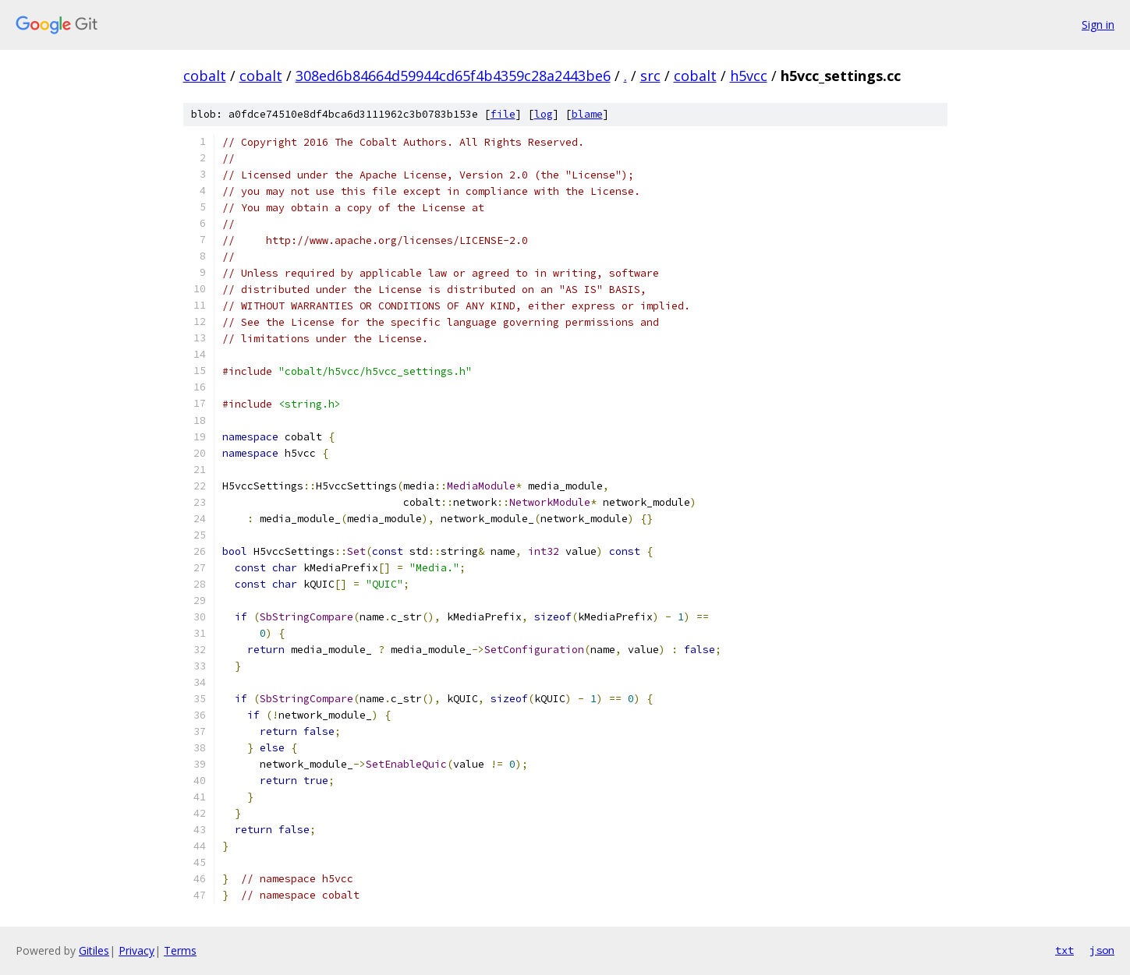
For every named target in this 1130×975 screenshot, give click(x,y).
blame (587, 114)
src (650, 75)
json (1101, 950)
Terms (180, 950)
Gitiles (94, 950)
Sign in (1098, 24)
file (503, 114)
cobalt (204, 75)
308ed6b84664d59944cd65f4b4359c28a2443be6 (453, 75)
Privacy (136, 950)
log (543, 114)
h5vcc (748, 75)
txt (1064, 950)
